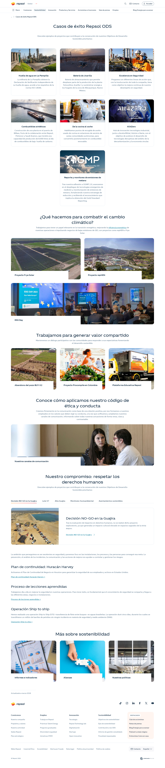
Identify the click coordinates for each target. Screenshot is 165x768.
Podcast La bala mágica (138, 732)
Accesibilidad (42, 749)
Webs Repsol (16, 749)
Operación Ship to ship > (22, 622)
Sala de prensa (104, 10)
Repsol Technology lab (77, 724)
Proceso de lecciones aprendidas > (26, 599)
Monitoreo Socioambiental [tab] (82, 501)
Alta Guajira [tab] (60, 501)
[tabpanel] (82, 526)
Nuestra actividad (18, 728)
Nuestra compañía (18, 719)
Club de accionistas (136, 719)
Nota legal (70, 749)
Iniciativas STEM (46, 736)
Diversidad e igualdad (48, 732)
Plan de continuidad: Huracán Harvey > (28, 577)
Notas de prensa (135, 724)
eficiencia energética (117, 227)
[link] (134, 4)
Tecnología (73, 719)
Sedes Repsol (16, 732)
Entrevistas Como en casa (139, 736)
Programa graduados (48, 728)
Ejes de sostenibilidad (106, 724)
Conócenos (27, 10)
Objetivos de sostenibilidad (108, 719)
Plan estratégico (17, 736)
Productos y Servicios (67, 10)
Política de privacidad (85, 749)
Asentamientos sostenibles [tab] (111, 501)
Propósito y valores (18, 724)
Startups (72, 732)
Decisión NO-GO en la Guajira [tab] (24, 501)
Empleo (115, 10)
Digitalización (74, 728)
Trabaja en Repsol (47, 719)
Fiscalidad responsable (107, 736)
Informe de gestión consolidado (110, 732)
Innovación (52, 10)
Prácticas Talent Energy (49, 724)
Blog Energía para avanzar (139, 728)
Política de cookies (103, 749)
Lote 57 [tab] (45, 501)
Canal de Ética (29, 749)
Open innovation (75, 736)
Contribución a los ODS (107, 728)
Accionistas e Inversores (87, 10)
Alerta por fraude (56, 749)
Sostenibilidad (39, 10)
